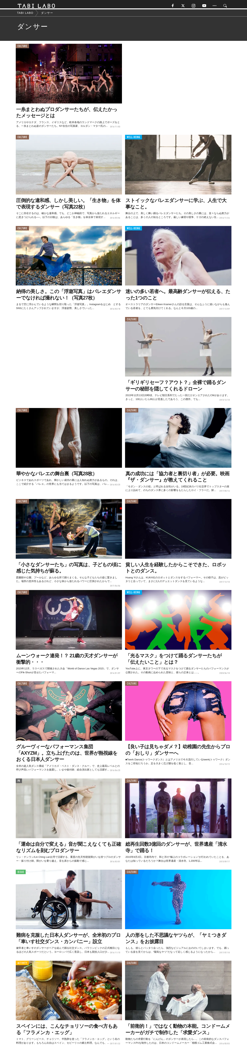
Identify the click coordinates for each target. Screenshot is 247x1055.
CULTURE (22, 48)
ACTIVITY (22, 965)
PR (19, 783)
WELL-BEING (133, 139)
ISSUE (21, 874)
